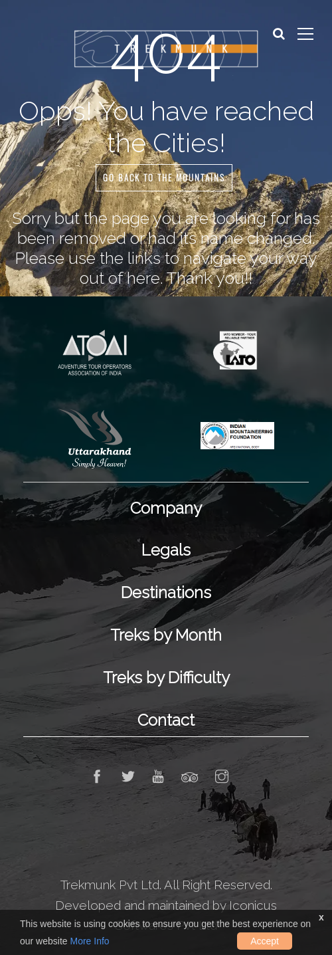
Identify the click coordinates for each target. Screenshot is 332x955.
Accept (264, 941)
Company (166, 508)
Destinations (166, 592)
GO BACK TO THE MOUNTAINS (164, 177)
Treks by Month (166, 635)
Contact (166, 720)
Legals (166, 550)
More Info (89, 941)
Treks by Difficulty (166, 677)
